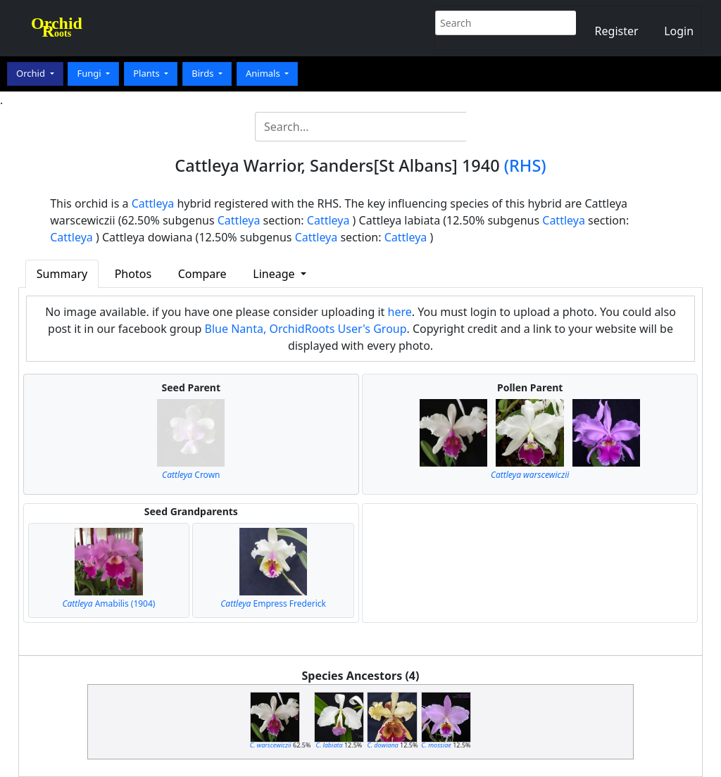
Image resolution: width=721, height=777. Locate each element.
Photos (133, 274)
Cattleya (153, 203)
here (400, 312)
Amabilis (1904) (108, 603)
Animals (264, 73)
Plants (147, 73)
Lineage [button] (275, 274)
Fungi (90, 73)
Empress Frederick (273, 603)
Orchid (31, 73)
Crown (191, 475)
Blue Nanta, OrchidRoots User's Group (306, 328)
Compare (202, 274)
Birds (204, 73)
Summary (62, 274)
